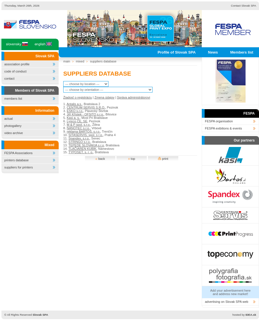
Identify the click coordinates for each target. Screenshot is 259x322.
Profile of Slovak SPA (177, 52)
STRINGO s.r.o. (79, 142)
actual (8, 118)
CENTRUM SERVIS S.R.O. (86, 107)
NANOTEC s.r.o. (78, 128)
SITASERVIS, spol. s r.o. (85, 135)
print (163, 158)
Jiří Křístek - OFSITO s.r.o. (85, 114)
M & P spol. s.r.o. (78, 124)
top (131, 158)
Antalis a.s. (74, 104)
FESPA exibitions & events (223, 128)
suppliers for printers (18, 167)
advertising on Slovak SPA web (226, 301)
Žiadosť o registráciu (77, 97)
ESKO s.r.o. (75, 111)
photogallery (12, 125)
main (66, 61)
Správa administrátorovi (133, 97)
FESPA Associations (18, 153)
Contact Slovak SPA (243, 5)
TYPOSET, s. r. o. (80, 152)
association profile (16, 64)
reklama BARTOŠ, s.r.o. (83, 131)
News (213, 52)
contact (9, 78)
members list (13, 98)
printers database (16, 160)
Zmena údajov (104, 97)
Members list (241, 52)
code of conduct (15, 71)
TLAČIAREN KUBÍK (82, 148)
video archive (13, 133)
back (100, 158)
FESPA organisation (219, 121)
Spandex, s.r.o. (78, 138)
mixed (80, 61)
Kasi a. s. (73, 117)
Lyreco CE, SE (77, 121)
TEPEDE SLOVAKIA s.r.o (86, 145)
